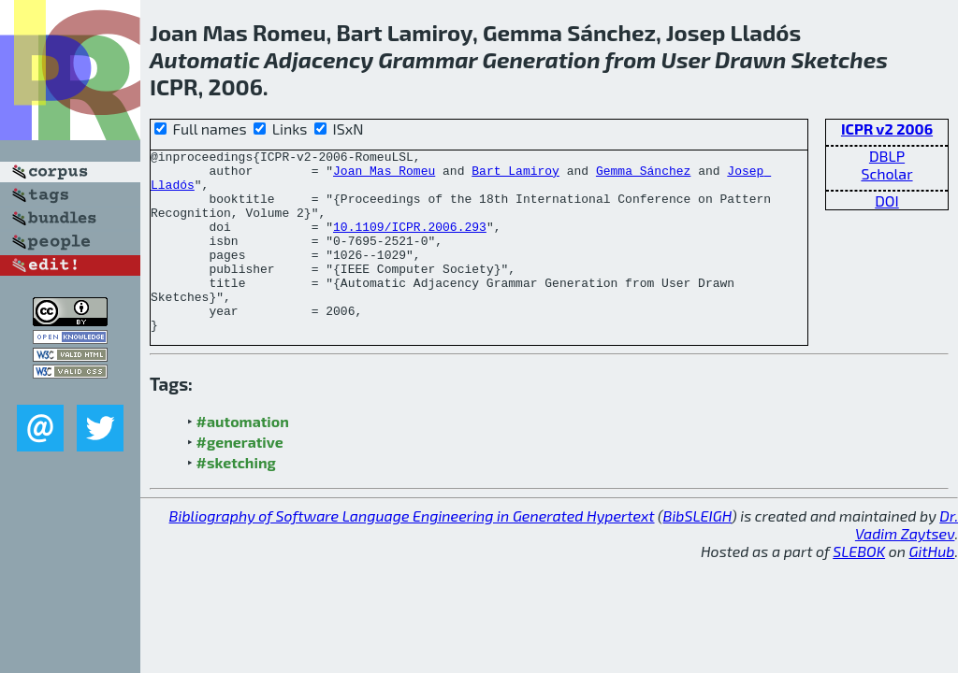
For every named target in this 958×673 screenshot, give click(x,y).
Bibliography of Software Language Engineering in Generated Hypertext (412, 552)
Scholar (886, 173)
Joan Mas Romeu (384, 175)
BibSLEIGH (697, 552)
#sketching (236, 499)
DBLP (887, 156)
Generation (541, 59)
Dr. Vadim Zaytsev (906, 561)
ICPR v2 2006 (887, 128)
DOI (887, 200)
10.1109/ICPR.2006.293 (409, 243)
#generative (239, 478)
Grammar (427, 59)
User (685, 59)
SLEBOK (859, 587)
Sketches (839, 59)
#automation (242, 457)
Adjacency (318, 59)
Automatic (205, 59)
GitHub (932, 587)
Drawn (750, 59)
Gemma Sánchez (643, 175)
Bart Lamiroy (515, 175)
